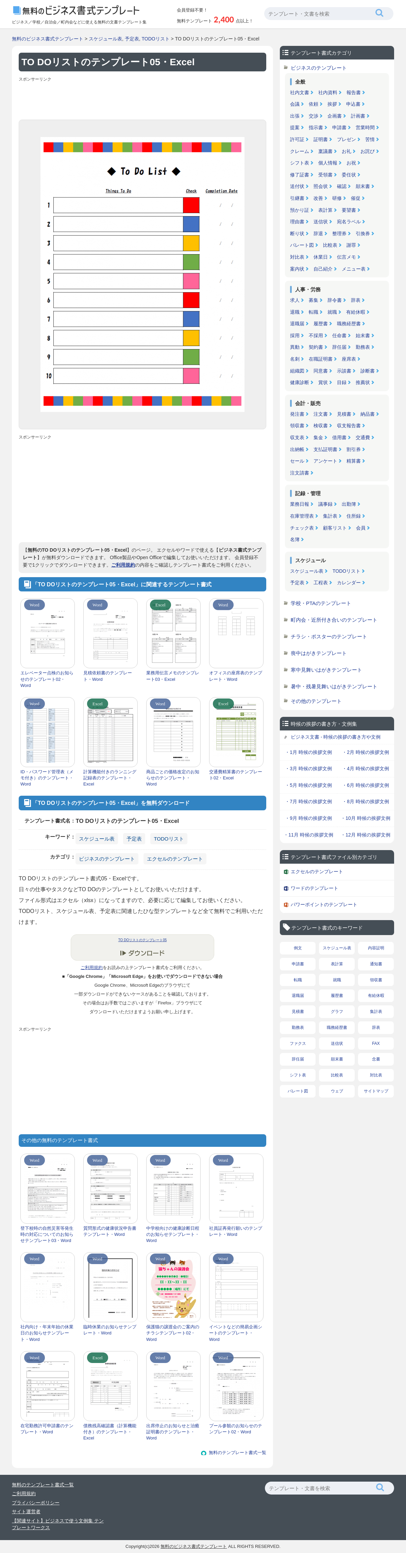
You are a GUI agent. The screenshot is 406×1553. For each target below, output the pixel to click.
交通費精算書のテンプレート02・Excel (235, 774)
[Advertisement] (142, 99)
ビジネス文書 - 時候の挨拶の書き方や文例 (335, 737)
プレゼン (346, 139)
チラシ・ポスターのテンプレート (329, 636)
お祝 (351, 163)
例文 (298, 948)
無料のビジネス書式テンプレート (47, 38)
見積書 (344, 414)
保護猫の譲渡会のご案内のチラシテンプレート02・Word (172, 1333)
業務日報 (299, 504)
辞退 (318, 233)
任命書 (339, 335)
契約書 (316, 347)
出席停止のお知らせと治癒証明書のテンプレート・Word (172, 1431)
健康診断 (299, 382)
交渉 (313, 116)
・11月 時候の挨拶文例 (308, 835)
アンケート (325, 461)
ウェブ (337, 1091)
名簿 (295, 539)
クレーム (299, 151)
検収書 (321, 425)
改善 (318, 198)
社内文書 (299, 92)
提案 (295, 127)
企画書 (334, 116)
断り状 (297, 233)
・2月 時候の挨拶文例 (365, 752)
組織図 (297, 371)
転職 (313, 312)
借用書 (339, 437)
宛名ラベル (349, 221)
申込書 (353, 104)
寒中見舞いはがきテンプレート (326, 670)
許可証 (297, 139)
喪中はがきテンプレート (319, 653)
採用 (295, 335)
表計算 (325, 210)
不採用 (316, 335)
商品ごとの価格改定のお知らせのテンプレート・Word (172, 778)
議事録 (325, 504)
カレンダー (349, 582)
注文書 (321, 414)
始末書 (363, 335)
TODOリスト (156, 38)
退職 (295, 312)
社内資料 (327, 92)
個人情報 (327, 163)
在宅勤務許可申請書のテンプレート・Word (46, 1428)
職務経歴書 (349, 323)
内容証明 (376, 948)
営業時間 (365, 127)
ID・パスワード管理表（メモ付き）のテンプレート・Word (46, 778)
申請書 (339, 127)
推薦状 (363, 382)
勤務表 (363, 347)
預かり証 (299, 210)
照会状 (321, 186)
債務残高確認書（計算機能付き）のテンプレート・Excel (109, 1431)
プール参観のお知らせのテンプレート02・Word (235, 1428)
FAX (376, 1043)
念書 (376, 1059)
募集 (313, 300)
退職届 (297, 323)
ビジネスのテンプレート (107, 859)
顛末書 (363, 186)
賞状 (323, 382)
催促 (355, 198)
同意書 (321, 371)
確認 (341, 186)
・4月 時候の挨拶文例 (365, 768)
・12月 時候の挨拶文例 (365, 835)
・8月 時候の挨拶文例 (365, 801)
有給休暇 (355, 312)
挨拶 (332, 104)
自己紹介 (323, 269)
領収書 (297, 425)
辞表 (355, 300)
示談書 (344, 371)
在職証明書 (321, 359)
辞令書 (334, 300)
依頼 (313, 104)
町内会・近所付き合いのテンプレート (334, 620)
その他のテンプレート (316, 701)
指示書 (316, 127)
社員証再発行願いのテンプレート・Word (235, 1231)
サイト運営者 (26, 1511)
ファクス (298, 1043)
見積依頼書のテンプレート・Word (107, 675)
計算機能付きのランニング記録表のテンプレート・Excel (109, 778)
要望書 (349, 210)
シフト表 (299, 163)
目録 (341, 382)
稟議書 (325, 151)
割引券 (353, 449)
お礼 (346, 151)
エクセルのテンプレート (175, 859)
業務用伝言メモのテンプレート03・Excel (172, 675)
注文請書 (299, 473)
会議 (295, 104)
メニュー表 (354, 269)
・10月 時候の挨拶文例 (365, 818)
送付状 (297, 186)
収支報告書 (349, 425)
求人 (295, 300)
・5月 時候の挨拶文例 (308, 785)
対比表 (297, 257)
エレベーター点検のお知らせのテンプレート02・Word (46, 679)
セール (297, 461)
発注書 (297, 414)
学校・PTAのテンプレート (321, 603)
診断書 (367, 371)
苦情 (370, 139)
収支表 (297, 437)
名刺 (295, 359)
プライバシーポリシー (36, 1502)
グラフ (337, 1011)
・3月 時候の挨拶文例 (308, 768)
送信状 (321, 221)
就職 (332, 312)
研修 (337, 198)
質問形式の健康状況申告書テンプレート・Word (109, 1231)
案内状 (297, 269)
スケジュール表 (105, 38)
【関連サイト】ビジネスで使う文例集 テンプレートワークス (58, 1524)
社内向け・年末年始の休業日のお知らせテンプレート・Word (46, 1333)
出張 (295, 116)
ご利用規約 (123, 565)
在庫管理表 (302, 516)
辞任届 (339, 347)
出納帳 (297, 449)
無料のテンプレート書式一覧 (237, 1452)
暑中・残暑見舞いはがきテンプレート (334, 686)
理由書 (297, 221)
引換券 (363, 233)
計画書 (358, 116)
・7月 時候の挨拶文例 (308, 801)
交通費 (363, 437)
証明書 (321, 139)
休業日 (321, 257)
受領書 (325, 174)
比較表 (330, 245)
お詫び (367, 151)
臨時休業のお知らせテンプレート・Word (109, 1329)
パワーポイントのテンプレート (324, 904)
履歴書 (321, 323)
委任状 (349, 174)
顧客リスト (335, 528)
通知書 (376, 964)
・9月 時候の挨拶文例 (308, 818)
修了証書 (299, 174)
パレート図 (302, 245)
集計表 (330, 516)
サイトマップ (376, 1091)
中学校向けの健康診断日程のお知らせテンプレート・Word (172, 1234)
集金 (318, 437)
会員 (361, 528)
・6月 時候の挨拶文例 (365, 785)
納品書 (367, 414)
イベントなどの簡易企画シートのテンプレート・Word (235, 1333)
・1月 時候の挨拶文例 (308, 752)
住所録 (353, 516)
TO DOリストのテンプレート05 (142, 940)
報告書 (353, 92)
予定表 (132, 38)
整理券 (339, 233)
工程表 (321, 582)
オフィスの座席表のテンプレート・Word (235, 675)
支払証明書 (325, 449)
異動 (295, 347)
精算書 (353, 461)
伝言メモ (346, 257)
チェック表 (302, 528)
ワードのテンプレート (314, 888)
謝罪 (351, 245)
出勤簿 (349, 504)
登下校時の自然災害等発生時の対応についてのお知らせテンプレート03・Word (46, 1234)
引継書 (297, 198)
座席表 (349, 359)
